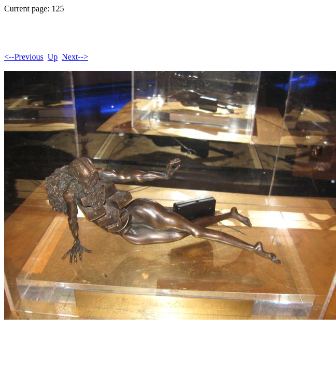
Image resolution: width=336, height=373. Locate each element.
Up (53, 56)
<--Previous (24, 56)
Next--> (75, 56)
